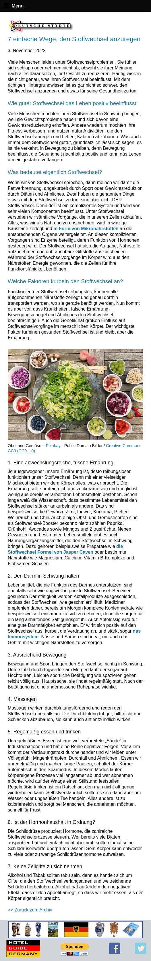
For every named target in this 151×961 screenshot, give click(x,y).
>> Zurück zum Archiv (30, 909)
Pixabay (53, 445)
